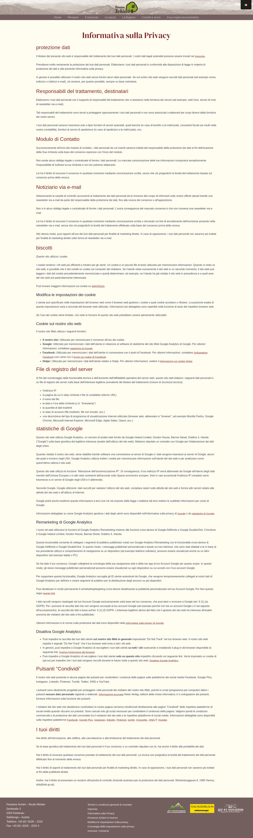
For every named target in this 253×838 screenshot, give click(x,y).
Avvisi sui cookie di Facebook (90, 357)
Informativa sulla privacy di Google (145, 623)
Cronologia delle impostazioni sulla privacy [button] (112, 826)
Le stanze (110, 17)
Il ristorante (91, 17)
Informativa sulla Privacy (102, 812)
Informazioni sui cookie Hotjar (176, 361)
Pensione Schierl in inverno (103, 817)
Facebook (72, 719)
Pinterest (123, 719)
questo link (49, 593)
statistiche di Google (81, 348)
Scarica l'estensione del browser (77, 652)
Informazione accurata (111, 694)
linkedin (112, 719)
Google (181, 513)
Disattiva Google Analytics (164, 660)
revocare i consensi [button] (99, 830)
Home (57, 17)
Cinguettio (144, 719)
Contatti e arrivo (151, 17)
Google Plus (87, 719)
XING (154, 719)
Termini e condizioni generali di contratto (111, 803)
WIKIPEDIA (98, 286)
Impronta (200, 56)
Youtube (165, 719)
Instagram (101, 719)
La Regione (128, 17)
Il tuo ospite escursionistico (183, 17)
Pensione (73, 17)
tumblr (133, 719)
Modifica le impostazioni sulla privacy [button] (109, 821)
